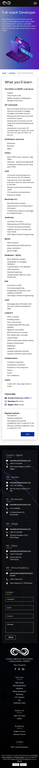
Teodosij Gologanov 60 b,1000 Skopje (19, 536)
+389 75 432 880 (16, 463)
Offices (19, 719)
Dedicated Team (19, 703)
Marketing (19, 694)
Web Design (19, 683)
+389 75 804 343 (16, 579)
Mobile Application (19, 691)
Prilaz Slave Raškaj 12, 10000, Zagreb (20, 468)
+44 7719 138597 (16, 485)
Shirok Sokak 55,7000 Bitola (16, 558)
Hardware (19, 688)
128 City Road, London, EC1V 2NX (20, 490)
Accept (16, 764)
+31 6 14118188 (15, 508)
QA (19, 700)
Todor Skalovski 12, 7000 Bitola (21, 583)
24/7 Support (19, 697)
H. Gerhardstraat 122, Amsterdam (17, 513)
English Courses (19, 731)
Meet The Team (19, 716)
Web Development (19, 686)
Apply (28, 434)
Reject (23, 764)
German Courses (19, 734)
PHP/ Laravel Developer (19, 747)
